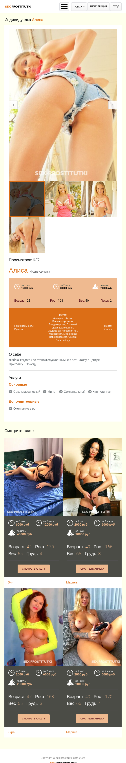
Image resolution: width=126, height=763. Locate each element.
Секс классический (26, 391)
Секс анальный (75, 391)
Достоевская (66, 327)
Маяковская (55, 333)
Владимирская (57, 324)
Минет (52, 391)
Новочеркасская (58, 337)
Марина (71, 712)
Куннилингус (102, 391)
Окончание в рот (25, 408)
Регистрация (99, 6)
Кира (11, 712)
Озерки (72, 337)
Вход (116, 6)
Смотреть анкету (34, 699)
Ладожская (54, 330)
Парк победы (63, 340)
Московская (70, 333)
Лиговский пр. (69, 330)
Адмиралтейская (62, 318)
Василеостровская (62, 321)
